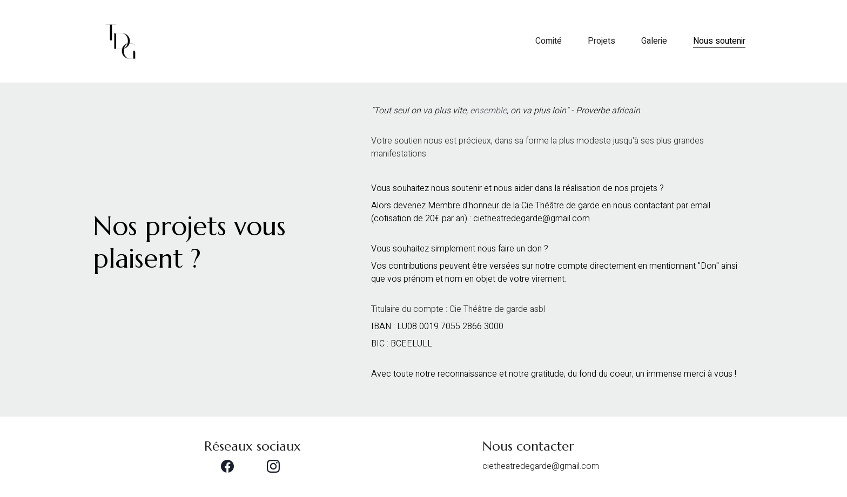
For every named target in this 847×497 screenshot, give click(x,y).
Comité (548, 41)
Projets (601, 41)
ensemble (488, 110)
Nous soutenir (719, 41)
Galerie (654, 41)
